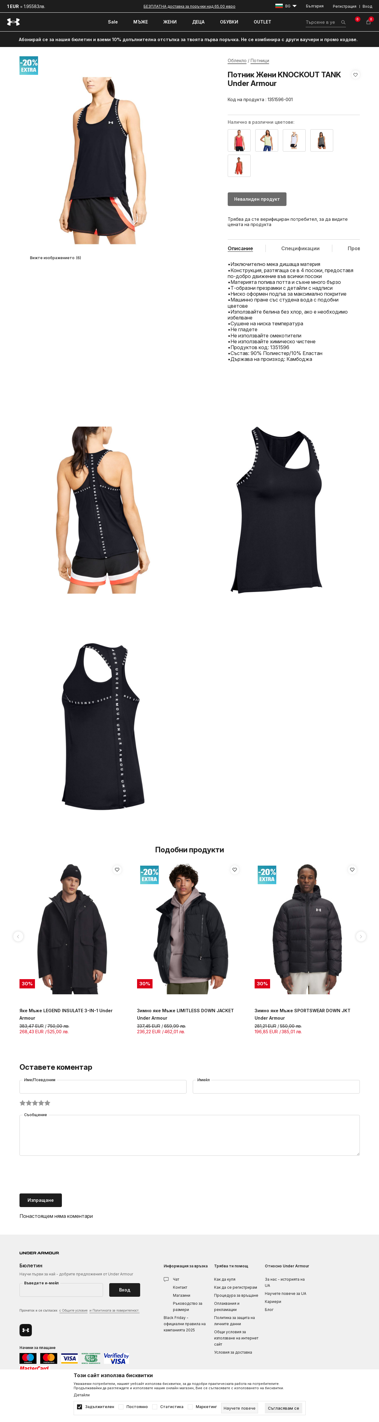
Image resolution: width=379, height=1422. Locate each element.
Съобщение (35, 1114)
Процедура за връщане (236, 1295)
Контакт (180, 1287)
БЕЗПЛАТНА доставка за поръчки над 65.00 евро (189, 6)
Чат (176, 1279)
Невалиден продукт (257, 199)
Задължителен (99, 1407)
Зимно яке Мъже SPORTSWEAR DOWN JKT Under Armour (303, 1014)
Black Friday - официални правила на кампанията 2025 (185, 1323)
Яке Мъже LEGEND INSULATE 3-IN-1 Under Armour (66, 1014)
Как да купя (224, 1279)
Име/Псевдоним (39, 1079)
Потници (260, 60)
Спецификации (300, 248)
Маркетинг (206, 1407)
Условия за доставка (233, 1352)
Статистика (171, 1407)
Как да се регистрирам (235, 1287)
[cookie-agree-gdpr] (283, 1408)
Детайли (82, 1395)
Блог (269, 1309)
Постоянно (137, 1407)
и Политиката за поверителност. (114, 1310)
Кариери (273, 1301)
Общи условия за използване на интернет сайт (236, 1338)
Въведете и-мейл (41, 1283)
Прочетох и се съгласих (79, 1310)
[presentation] (66, 1175)
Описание (240, 248)
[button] (355, 87)
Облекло (237, 60)
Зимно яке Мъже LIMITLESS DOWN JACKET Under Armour (185, 1014)
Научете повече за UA (285, 1293)
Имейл (203, 1079)
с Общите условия (73, 1310)
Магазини (181, 1295)
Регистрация (344, 6)
